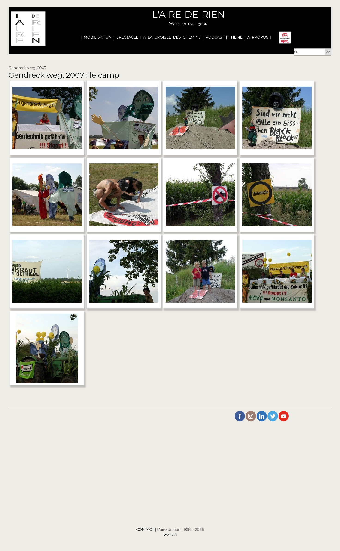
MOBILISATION (98, 37)
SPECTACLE (127, 37)
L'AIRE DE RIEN (188, 14)
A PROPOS (257, 37)
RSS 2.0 (170, 535)
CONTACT (145, 529)
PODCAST (215, 37)
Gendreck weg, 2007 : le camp (64, 75)
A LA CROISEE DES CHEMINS (172, 37)
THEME (236, 37)
